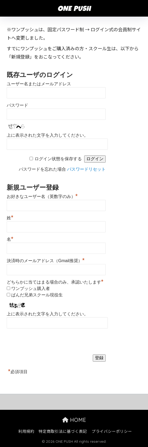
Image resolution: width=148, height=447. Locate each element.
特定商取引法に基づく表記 (63, 431)
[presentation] (47, 341)
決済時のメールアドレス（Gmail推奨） (45, 260)
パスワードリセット (86, 169)
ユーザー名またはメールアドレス (39, 84)
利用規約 (26, 431)
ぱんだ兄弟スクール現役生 (37, 295)
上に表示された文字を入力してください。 (47, 135)
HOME (74, 420)
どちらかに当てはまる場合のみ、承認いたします (55, 282)
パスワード (17, 105)
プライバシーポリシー (112, 431)
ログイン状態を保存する (58, 158)
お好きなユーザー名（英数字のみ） (42, 196)
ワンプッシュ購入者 (30, 288)
